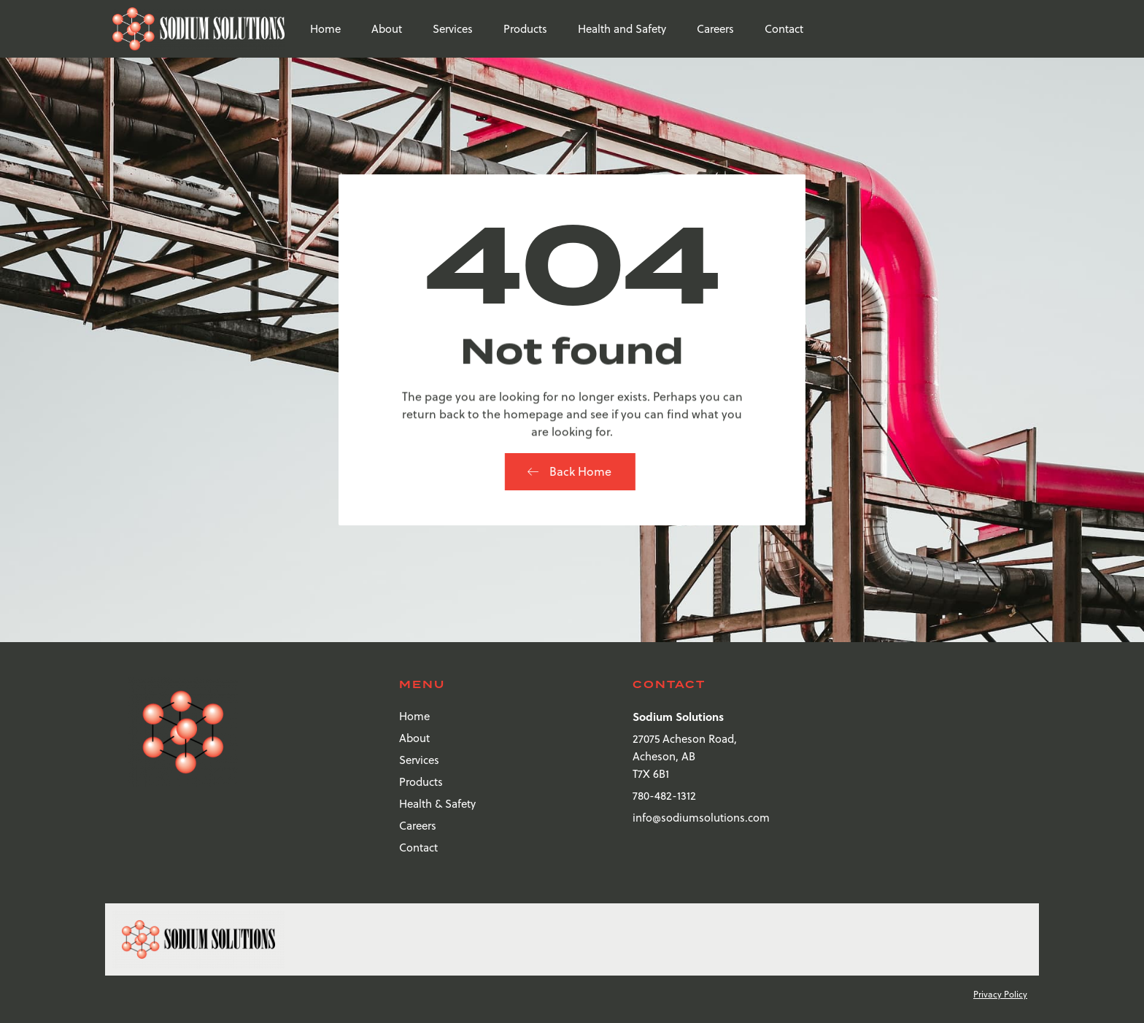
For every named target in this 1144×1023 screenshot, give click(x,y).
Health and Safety (622, 28)
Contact (784, 28)
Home (325, 28)
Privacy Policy (1000, 994)
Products (525, 28)
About (386, 28)
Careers (715, 28)
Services (453, 28)
